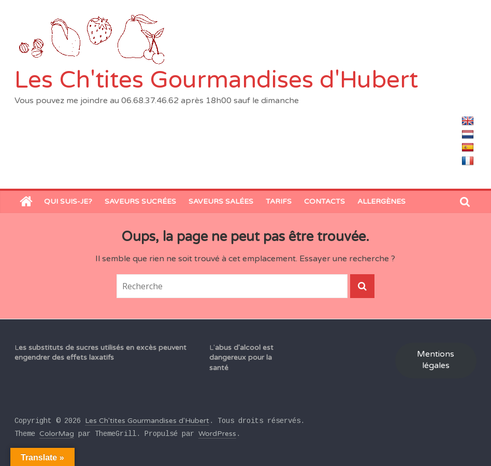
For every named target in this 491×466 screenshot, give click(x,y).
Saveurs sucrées (140, 201)
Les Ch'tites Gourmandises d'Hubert (216, 80)
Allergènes (381, 201)
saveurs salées (221, 201)
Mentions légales (435, 360)
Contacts (324, 201)
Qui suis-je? (68, 201)
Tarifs (279, 201)
